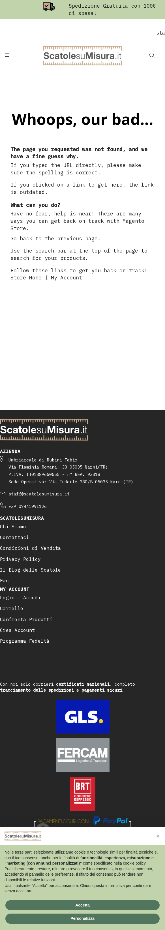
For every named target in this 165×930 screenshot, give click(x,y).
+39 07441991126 (27, 506)
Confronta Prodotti (26, 619)
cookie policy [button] (134, 863)
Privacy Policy (20, 559)
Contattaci (14, 537)
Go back (21, 238)
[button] (157, 836)
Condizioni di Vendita (30, 548)
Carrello (11, 608)
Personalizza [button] (82, 918)
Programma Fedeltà (25, 641)
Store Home (26, 277)
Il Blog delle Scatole (30, 570)
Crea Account (17, 630)
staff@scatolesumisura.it (39, 494)
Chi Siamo (13, 526)
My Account (66, 277)
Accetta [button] (82, 905)
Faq (4, 581)
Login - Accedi (20, 598)
